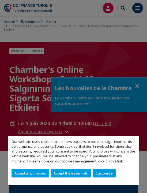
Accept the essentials (71, 173)
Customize (104, 173)
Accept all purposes (30, 173)
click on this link (110, 161)
